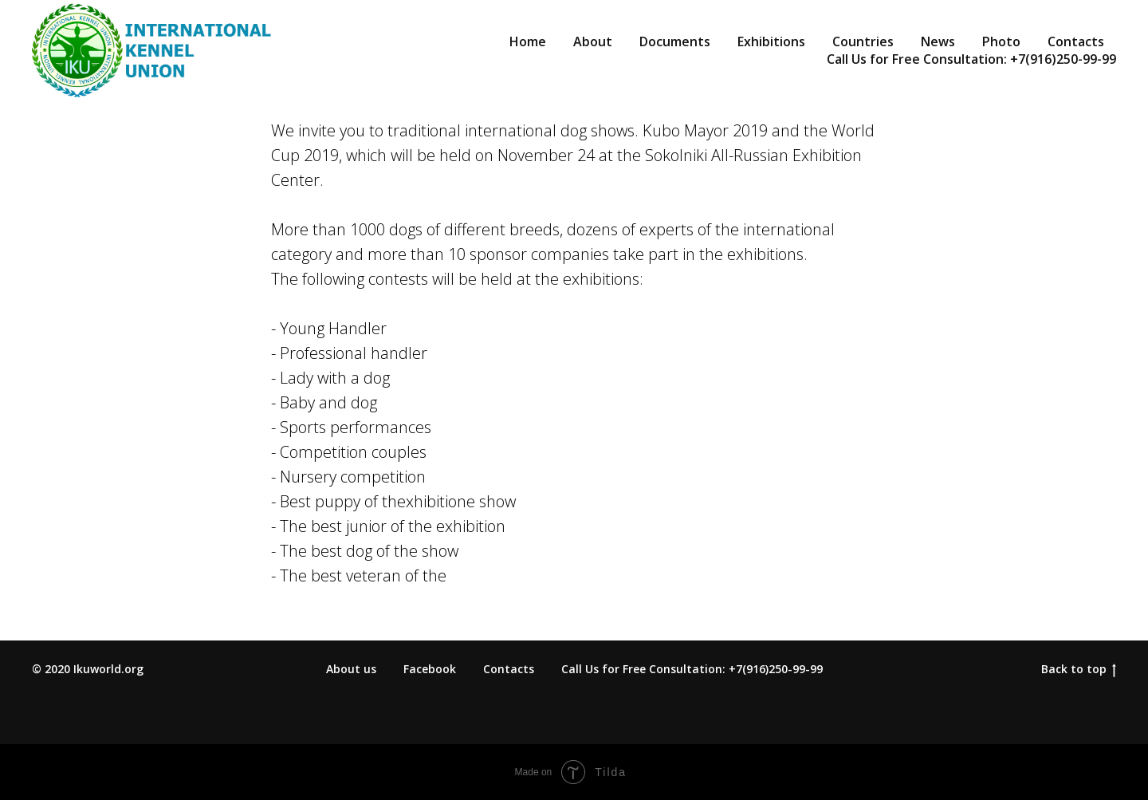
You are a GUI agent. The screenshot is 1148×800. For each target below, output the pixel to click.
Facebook (429, 668)
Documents (674, 41)
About (592, 41)
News (938, 41)
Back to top (1078, 669)
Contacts (1076, 41)
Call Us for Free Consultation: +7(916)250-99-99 (971, 59)
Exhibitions (771, 41)
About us (351, 668)
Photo (1001, 41)
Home (527, 41)
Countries (863, 41)
